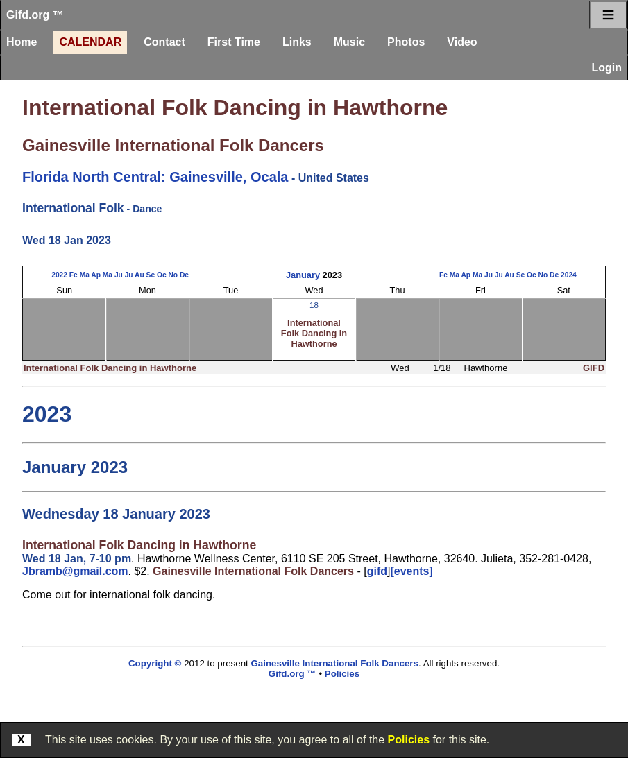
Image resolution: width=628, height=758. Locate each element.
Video (462, 42)
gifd (377, 571)
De (184, 275)
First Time (233, 42)
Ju (118, 275)
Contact (164, 42)
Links (297, 42)
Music (349, 42)
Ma (85, 275)
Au (139, 275)
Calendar (90, 42)
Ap (96, 275)
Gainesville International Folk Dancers (173, 145)
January (303, 275)
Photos (406, 42)
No (173, 275)
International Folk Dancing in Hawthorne (235, 107)
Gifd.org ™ (35, 15)
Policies (409, 740)
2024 (569, 275)
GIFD (593, 368)
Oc (162, 275)
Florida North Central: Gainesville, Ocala (155, 176)
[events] (411, 571)
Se (150, 275)
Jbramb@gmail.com (75, 571)
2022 (59, 275)
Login (606, 68)
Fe (73, 275)
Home (21, 42)
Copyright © (154, 663)
